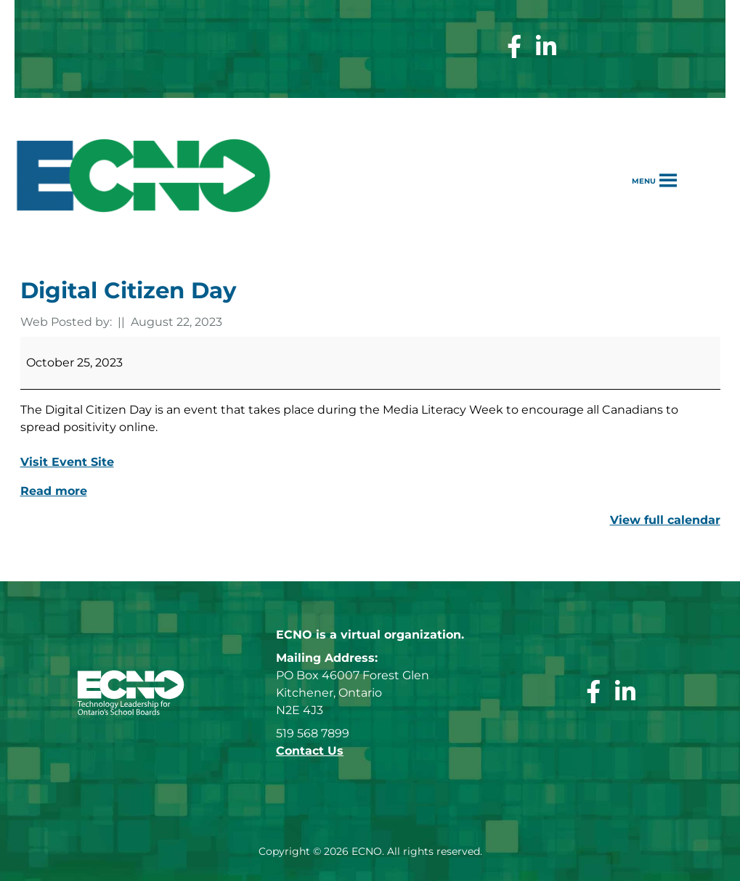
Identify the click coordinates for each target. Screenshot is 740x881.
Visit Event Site (67, 462)
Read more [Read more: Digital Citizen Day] (53, 491)
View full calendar (665, 520)
